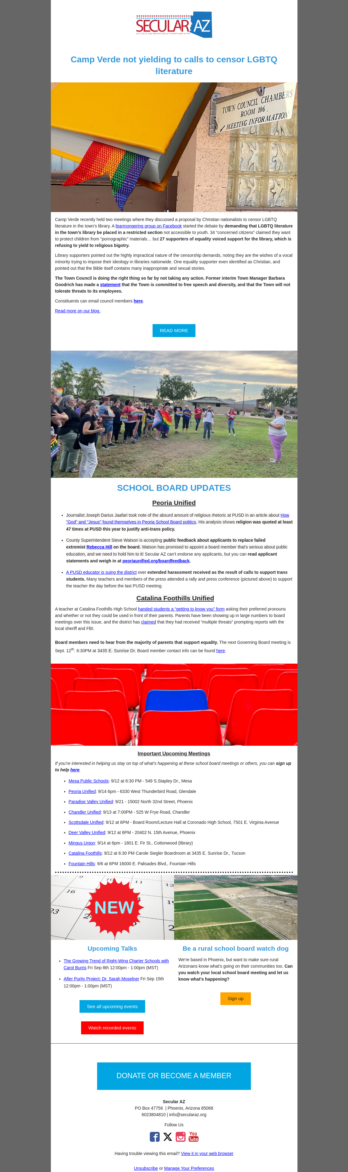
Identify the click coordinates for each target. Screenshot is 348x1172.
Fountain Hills (82, 863)
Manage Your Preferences (189, 1168)
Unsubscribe (146, 1168)
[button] (174, 330)
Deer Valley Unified (87, 832)
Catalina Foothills (85, 853)
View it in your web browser (207, 1153)
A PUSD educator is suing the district (101, 572)
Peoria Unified (82, 791)
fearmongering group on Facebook (149, 225)
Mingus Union (82, 842)
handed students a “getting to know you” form (181, 609)
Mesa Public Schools (89, 780)
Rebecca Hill (99, 546)
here (220, 650)
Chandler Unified (85, 812)
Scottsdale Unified (86, 822)
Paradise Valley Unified (91, 801)
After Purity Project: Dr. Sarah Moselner (101, 978)
